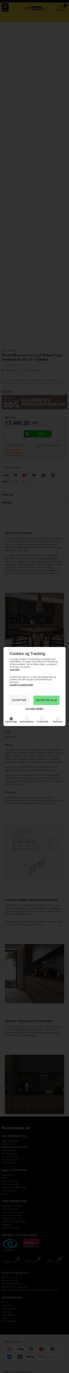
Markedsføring (27, 721)
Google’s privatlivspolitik (21, 685)
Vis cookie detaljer (34, 708)
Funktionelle (42, 721)
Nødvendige (11, 721)
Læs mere (15, 669)
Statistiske (58, 721)
